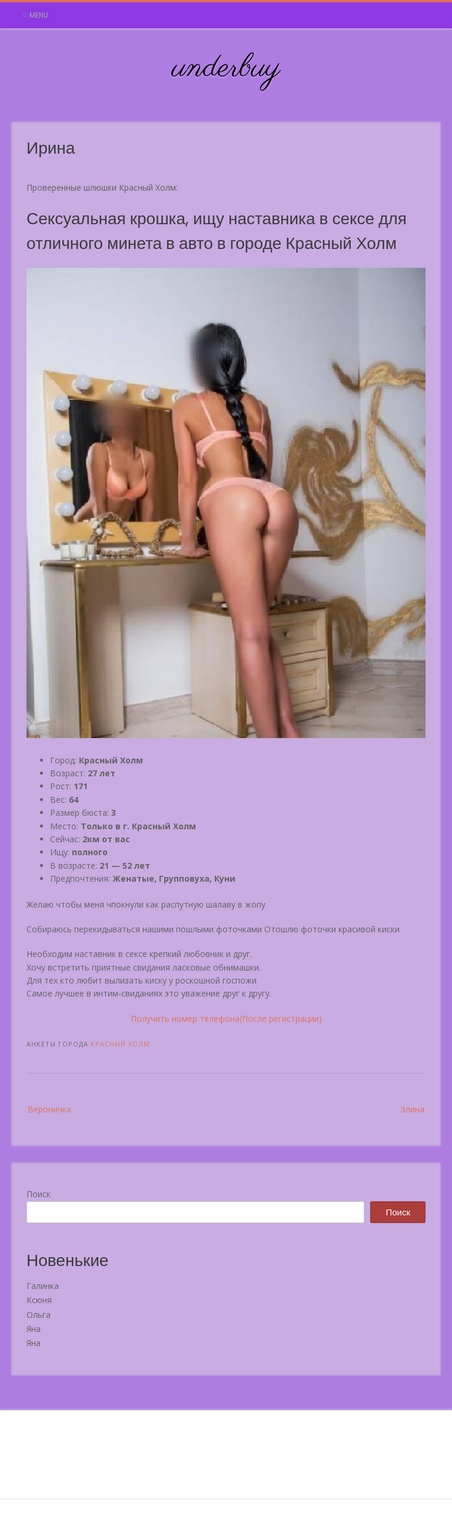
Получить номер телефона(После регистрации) (226, 1018)
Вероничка (49, 1109)
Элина (412, 1109)
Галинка (42, 1285)
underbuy (226, 68)
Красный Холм (120, 1043)
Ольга (38, 1314)
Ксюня (39, 1299)
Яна (33, 1328)
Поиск (38, 1194)
